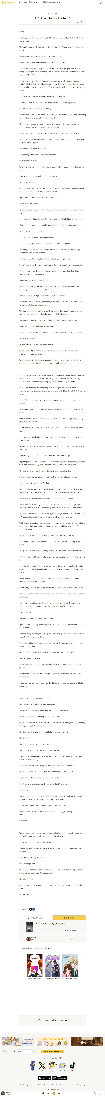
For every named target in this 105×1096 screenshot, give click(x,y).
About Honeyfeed (25, 1085)
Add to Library (71, 930)
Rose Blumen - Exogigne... (28, 2)
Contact (58, 1085)
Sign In (101, 3)
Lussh (33, 939)
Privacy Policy (81, 1085)
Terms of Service (69, 1085)
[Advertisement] (52, 998)
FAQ (52, 1085)
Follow (73, 939)
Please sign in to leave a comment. (52, 1020)
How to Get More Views (41, 1085)
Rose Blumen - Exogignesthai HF (50, 923)
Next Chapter (69, 918)
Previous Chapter (36, 918)
